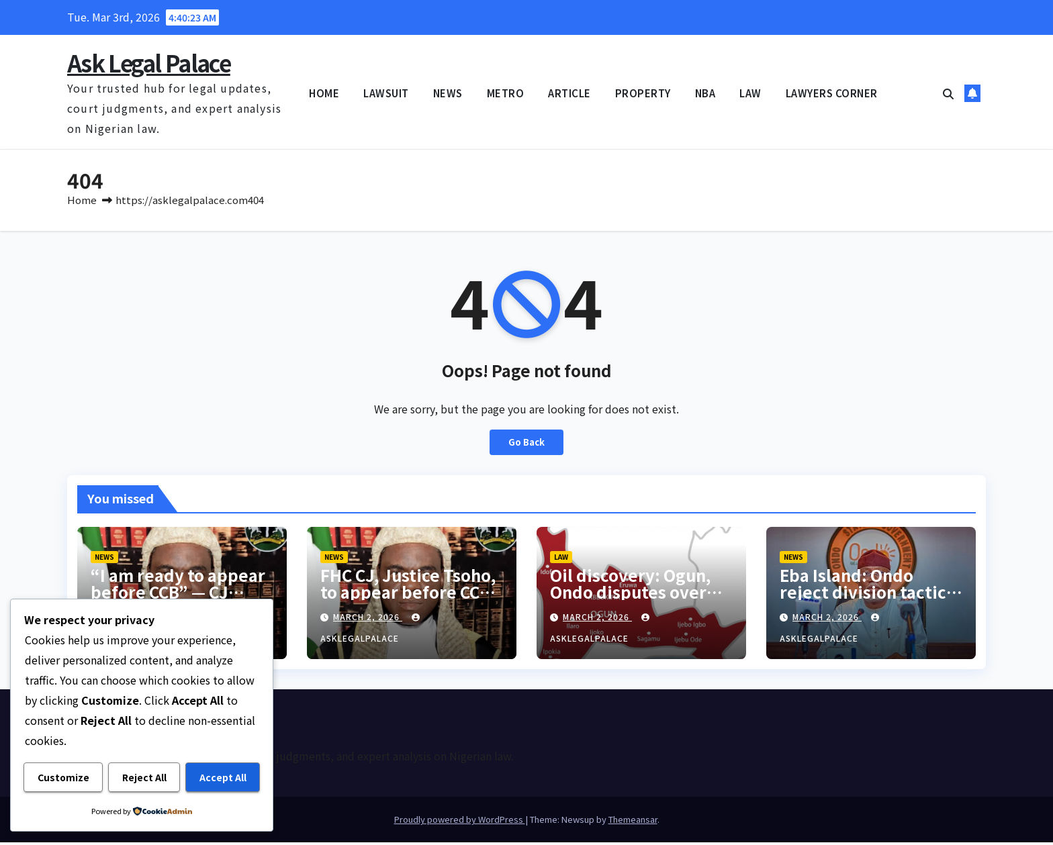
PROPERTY (643, 93)
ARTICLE (569, 93)
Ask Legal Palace (148, 62)
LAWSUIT (386, 93)
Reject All (144, 778)
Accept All (222, 778)
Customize (63, 778)
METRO (505, 93)
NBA (705, 93)
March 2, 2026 (367, 619)
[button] (948, 93)
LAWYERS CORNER (832, 93)
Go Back (527, 445)
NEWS (448, 93)
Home (82, 202)
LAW (750, 93)
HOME (324, 93)
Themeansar (632, 821)
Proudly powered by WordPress (459, 821)
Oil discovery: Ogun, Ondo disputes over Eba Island (630, 594)
